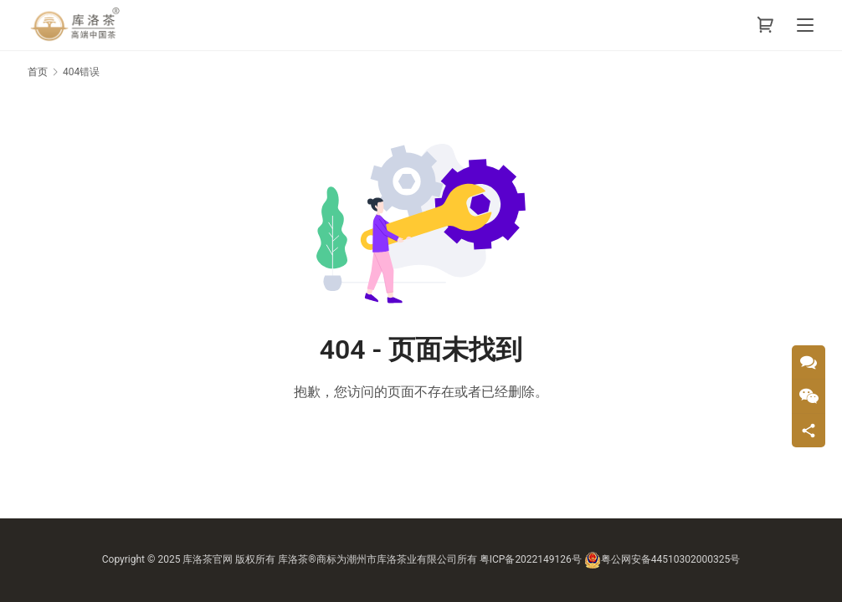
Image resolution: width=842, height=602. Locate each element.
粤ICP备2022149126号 (531, 559)
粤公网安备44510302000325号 (662, 559)
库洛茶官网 (207, 559)
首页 (38, 72)
